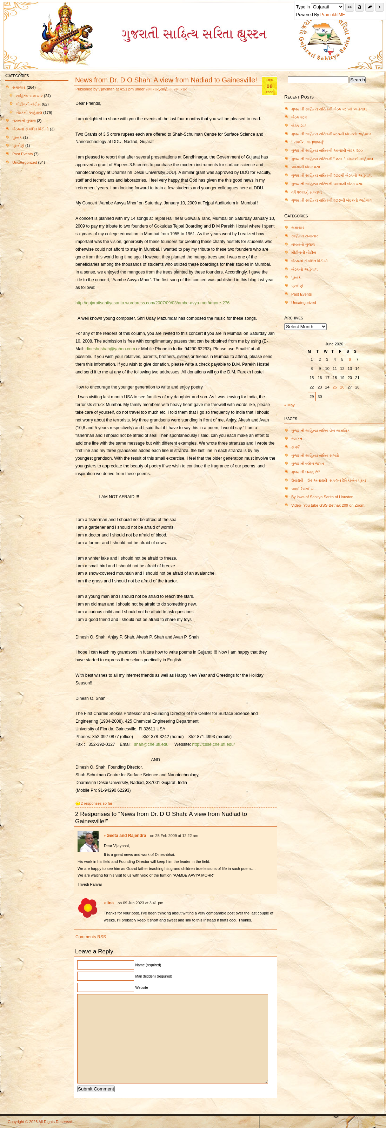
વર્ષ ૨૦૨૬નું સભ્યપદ (307, 192)
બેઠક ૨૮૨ (299, 117)
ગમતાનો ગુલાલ (24, 121)
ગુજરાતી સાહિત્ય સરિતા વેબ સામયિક (320, 430)
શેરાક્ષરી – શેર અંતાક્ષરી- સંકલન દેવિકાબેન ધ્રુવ (328, 480)
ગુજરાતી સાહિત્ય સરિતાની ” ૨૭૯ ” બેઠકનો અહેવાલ (332, 159)
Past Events (22, 154)
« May (289, 405)
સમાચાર (19, 87)
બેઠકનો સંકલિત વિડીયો (30, 129)
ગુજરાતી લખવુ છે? (305, 472)
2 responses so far (96, 803)
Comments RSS (90, 936)
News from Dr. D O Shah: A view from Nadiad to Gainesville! (166, 80)
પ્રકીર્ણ (18, 145)
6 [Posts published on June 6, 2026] (350, 359)
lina (110, 902)
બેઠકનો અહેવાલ (29, 112)
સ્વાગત (296, 439)
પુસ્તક (17, 137)
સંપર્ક (295, 447)
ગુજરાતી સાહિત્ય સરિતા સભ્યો (315, 455)
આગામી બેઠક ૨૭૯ (306, 167)
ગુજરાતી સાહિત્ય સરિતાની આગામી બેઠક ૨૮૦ (327, 150)
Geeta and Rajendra (126, 835)
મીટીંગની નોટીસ (28, 104)
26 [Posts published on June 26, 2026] (342, 387)
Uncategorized (24, 162)
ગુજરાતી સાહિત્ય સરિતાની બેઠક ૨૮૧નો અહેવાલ (329, 109)
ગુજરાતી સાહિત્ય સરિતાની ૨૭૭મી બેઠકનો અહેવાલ (331, 200)
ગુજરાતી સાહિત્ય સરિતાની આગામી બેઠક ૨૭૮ (327, 184)
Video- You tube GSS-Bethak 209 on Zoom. (328, 505)
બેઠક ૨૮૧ (298, 125)
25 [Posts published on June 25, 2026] (335, 387)
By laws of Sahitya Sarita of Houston (322, 497)
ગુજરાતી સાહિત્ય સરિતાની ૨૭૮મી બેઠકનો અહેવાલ (331, 175)
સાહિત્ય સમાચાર (29, 96)
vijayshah (107, 89)
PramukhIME (332, 14)
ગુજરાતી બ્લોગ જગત (307, 463)
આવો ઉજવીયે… (304, 489)
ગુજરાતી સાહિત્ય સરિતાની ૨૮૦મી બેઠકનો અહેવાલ (331, 134)
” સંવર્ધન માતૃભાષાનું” (307, 142)
